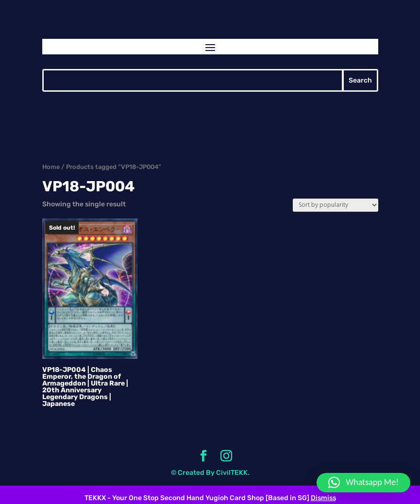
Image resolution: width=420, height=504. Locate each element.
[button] (363, 482)
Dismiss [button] (323, 498)
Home (51, 166)
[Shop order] (335, 205)
